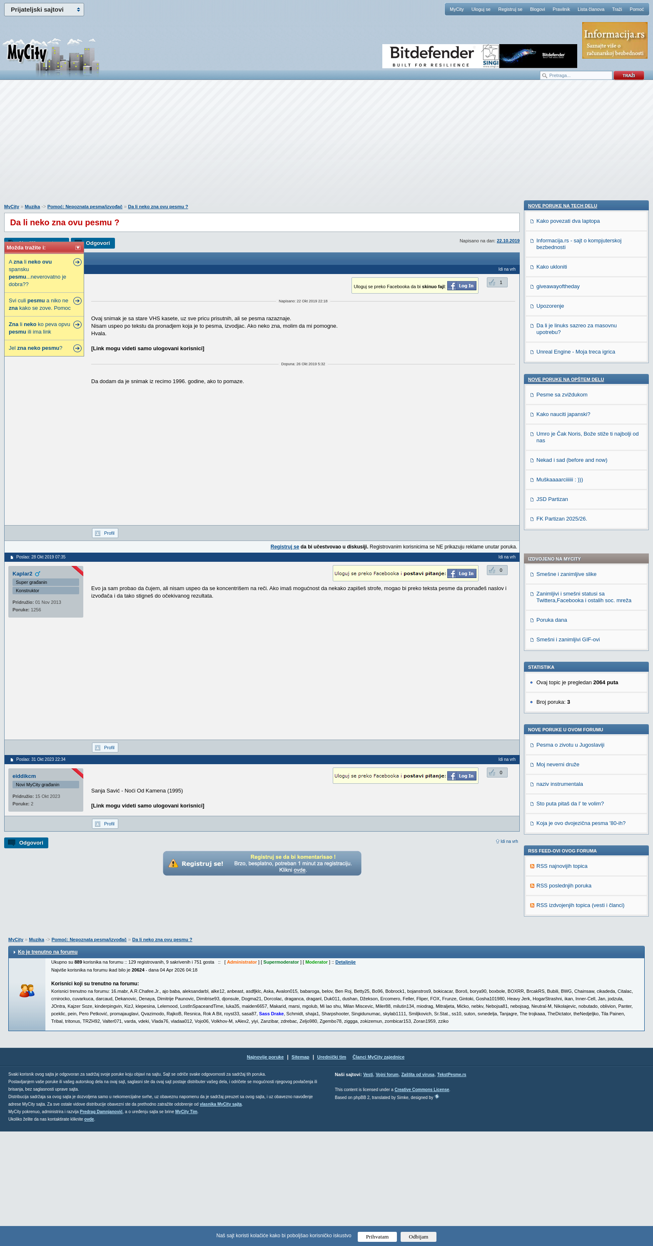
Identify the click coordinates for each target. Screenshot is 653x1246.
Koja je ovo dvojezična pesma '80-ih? (581, 597)
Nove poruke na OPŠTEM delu (566, 880)
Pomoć (637, 9)
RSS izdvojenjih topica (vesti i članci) (580, 679)
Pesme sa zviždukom (562, 895)
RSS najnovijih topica (562, 640)
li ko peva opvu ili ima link (39, 328)
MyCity (457, 9)
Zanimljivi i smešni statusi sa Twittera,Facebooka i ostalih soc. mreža (583, 370)
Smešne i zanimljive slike (566, 348)
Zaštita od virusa (417, 1189)
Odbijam (419, 1237)
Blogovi (537, 9)
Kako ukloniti (551, 768)
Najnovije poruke (265, 1171)
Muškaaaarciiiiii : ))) (559, 980)
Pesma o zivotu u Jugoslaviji (570, 519)
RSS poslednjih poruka (563, 659)
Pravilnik (561, 9)
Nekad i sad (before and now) (572, 961)
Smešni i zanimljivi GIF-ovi (568, 413)
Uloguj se (481, 9)
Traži (617, 9)
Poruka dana (551, 394)
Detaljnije (345, 1076)
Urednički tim (331, 1171)
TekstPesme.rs (451, 1189)
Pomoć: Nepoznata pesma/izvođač (84, 206)
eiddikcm (24, 776)
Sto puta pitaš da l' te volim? (570, 577)
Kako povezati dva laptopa (568, 722)
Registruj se (510, 9)
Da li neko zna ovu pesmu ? (158, 206)
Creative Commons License (421, 1204)
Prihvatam (377, 1237)
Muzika (32, 206)
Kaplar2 (22, 574)
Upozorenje (550, 807)
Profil (109, 533)
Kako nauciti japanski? (563, 915)
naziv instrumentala (559, 558)
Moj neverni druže (557, 538)
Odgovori (98, 243)
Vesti (368, 1189)
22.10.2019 (508, 240)
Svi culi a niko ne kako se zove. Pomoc (40, 304)
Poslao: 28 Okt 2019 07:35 (40, 557)
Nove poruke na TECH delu (562, 706)
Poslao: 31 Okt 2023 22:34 (40, 759)
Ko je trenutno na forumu (47, 1066)
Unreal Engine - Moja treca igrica (575, 853)
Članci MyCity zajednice (379, 1171)
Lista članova (591, 9)
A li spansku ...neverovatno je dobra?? (37, 273)
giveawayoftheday (558, 787)
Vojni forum (387, 1189)
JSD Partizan (552, 1000)
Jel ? (35, 348)
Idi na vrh (509, 841)
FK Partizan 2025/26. (561, 1020)
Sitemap (300, 1171)
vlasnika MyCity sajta (221, 1218)
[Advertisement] (326, 146)
